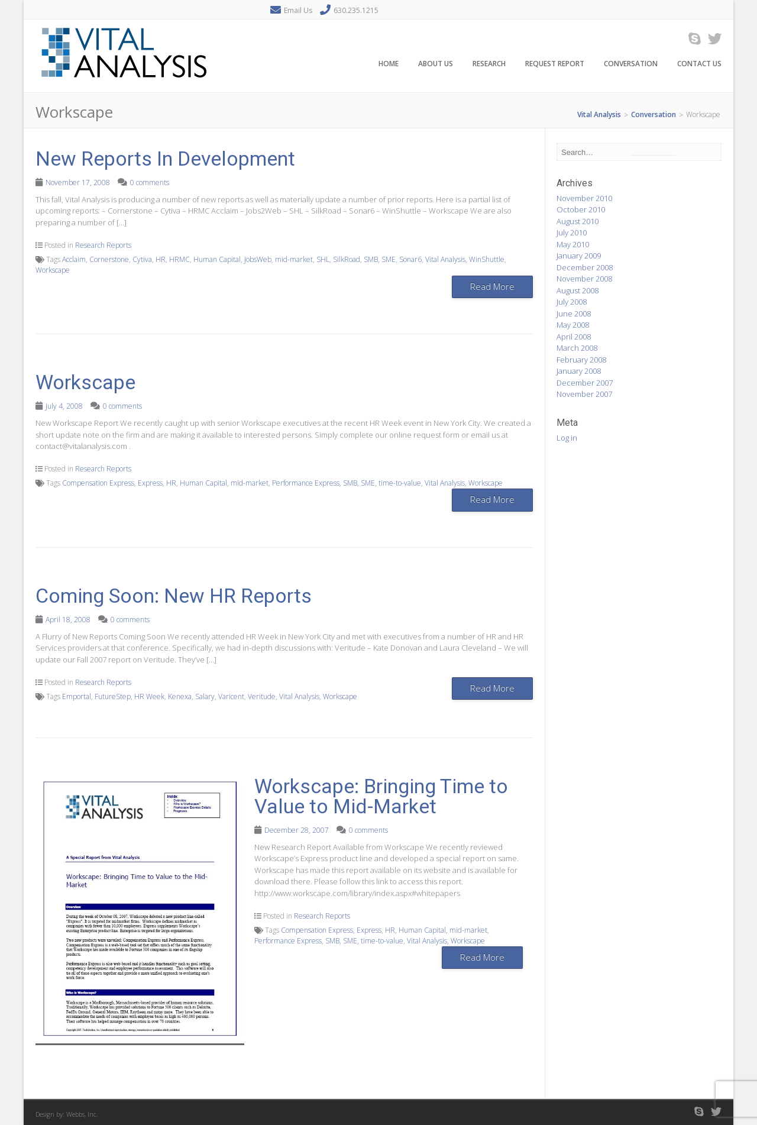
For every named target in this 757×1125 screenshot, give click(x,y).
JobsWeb (257, 259)
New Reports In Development (165, 158)
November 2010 (584, 198)
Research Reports (103, 245)
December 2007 (585, 382)
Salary (205, 696)
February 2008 (581, 359)
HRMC (179, 259)
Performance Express (305, 483)
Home (388, 64)
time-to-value (399, 483)
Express (150, 483)
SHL (322, 259)
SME (388, 259)
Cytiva (142, 259)
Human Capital (217, 259)
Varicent (231, 696)
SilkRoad (346, 259)
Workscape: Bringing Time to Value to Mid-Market (381, 796)
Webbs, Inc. (82, 1114)
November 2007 (584, 394)
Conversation (631, 64)
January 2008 (579, 371)
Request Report (554, 64)
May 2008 (573, 324)
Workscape (52, 270)
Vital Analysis (445, 259)
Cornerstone (109, 259)
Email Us (298, 10)
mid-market (294, 259)
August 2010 (578, 221)
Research (489, 64)
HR (161, 259)
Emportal (76, 696)
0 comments (149, 182)
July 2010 (572, 232)
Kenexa (180, 696)
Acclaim (74, 259)
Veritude (262, 696)
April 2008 (574, 336)
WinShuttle (486, 259)
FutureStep (113, 696)
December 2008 (585, 267)
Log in (567, 437)
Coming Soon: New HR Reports (173, 595)
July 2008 (572, 301)
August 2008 (578, 290)
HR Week (149, 696)
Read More (492, 286)
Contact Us (699, 64)
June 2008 (574, 313)
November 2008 (584, 278)
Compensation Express (98, 483)
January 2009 (579, 255)
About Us (435, 64)
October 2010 (581, 209)
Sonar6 (410, 259)
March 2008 (577, 347)
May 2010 (573, 244)
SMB (371, 259)
